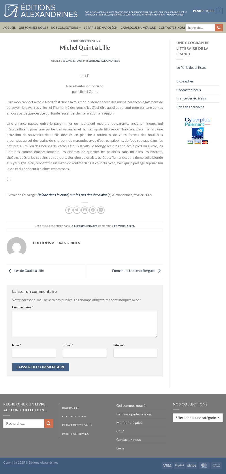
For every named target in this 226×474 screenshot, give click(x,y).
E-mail (68, 345)
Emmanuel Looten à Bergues (137, 271)
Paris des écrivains (190, 107)
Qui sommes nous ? (33, 27)
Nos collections (66, 27)
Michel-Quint (126, 225)
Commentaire (22, 307)
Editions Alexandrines (104, 60)
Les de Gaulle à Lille (25, 271)
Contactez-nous (172, 27)
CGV (120, 431)
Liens (120, 448)
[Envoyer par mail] (85, 210)
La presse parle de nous (133, 414)
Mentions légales (129, 422)
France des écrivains (191, 98)
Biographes (185, 81)
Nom (16, 345)
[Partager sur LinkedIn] (101, 210)
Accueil (9, 27)
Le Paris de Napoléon (100, 27)
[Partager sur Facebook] (69, 210)
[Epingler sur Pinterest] (92, 210)
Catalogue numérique (138, 27)
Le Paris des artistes (191, 67)
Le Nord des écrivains (85, 41)
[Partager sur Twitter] (77, 210)
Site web (119, 345)
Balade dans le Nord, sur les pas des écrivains (72, 195)
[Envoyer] (219, 27)
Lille (114, 225)
